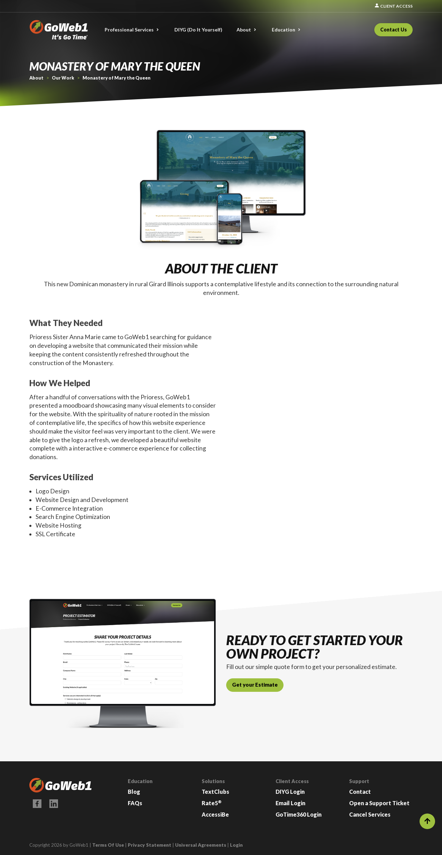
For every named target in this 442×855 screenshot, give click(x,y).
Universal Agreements (200, 845)
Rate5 (212, 803)
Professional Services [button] (129, 29)
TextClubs (215, 791)
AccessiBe (215, 814)
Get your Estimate (255, 684)
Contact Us (393, 29)
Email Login (290, 803)
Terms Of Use (108, 845)
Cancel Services (370, 814)
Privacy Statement (149, 845)
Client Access (393, 6)
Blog (134, 791)
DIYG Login (290, 791)
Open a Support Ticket (379, 803)
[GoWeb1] (58, 29)
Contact (360, 791)
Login (236, 845)
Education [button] (283, 29)
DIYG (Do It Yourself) (198, 29)
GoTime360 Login (298, 814)
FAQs (135, 803)
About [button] (244, 29)
